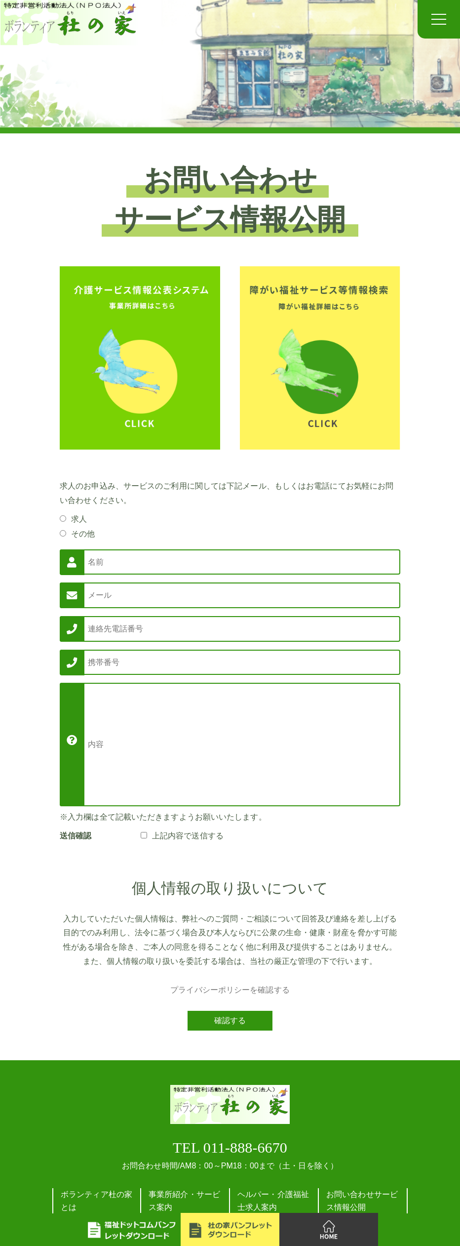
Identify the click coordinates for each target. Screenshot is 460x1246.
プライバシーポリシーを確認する (230, 990)
